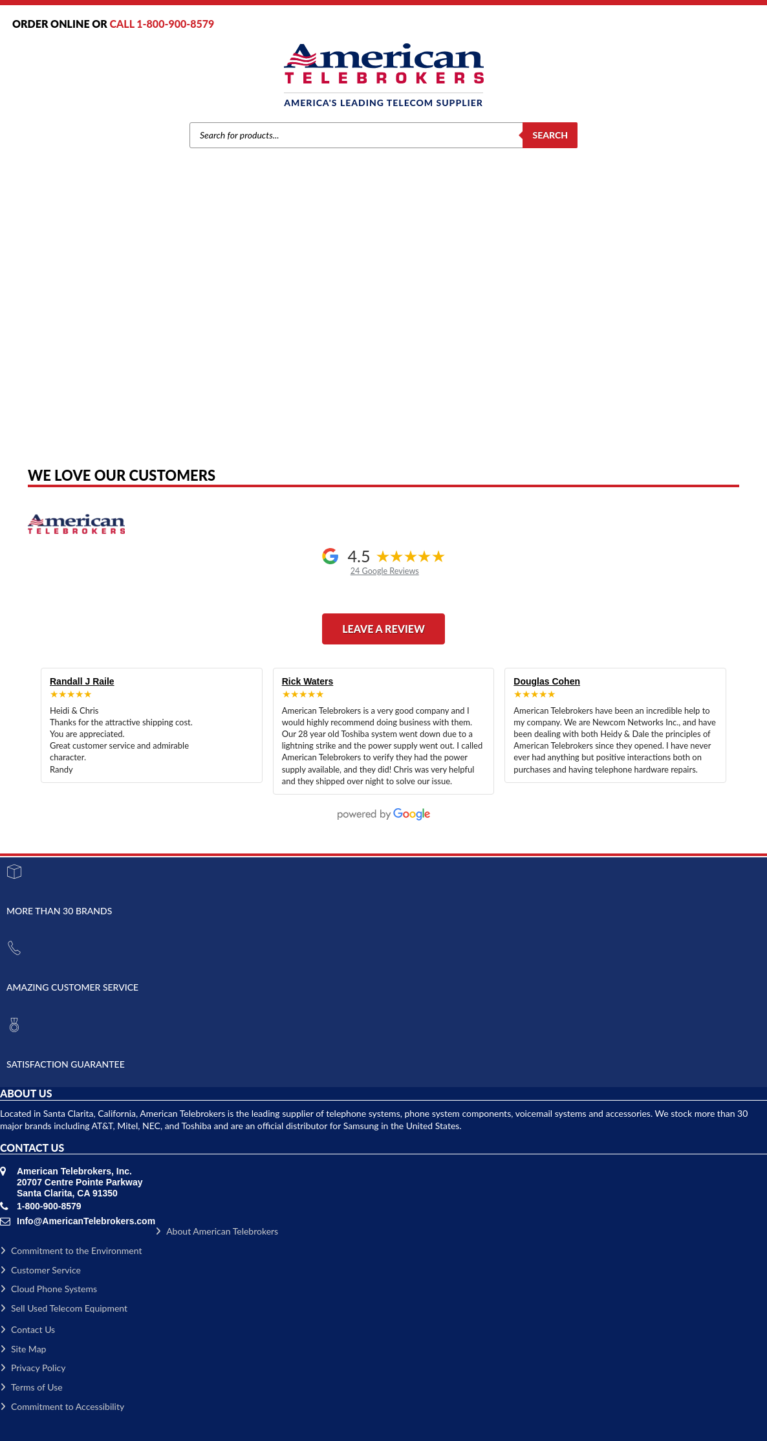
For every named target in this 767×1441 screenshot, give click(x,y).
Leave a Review (383, 628)
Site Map (23, 1348)
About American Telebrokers (216, 1231)
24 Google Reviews (385, 571)
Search (550, 134)
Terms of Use (31, 1386)
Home (208, 310)
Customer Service (40, 1269)
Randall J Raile (82, 681)
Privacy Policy (32, 1367)
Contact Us (27, 1329)
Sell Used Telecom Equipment (63, 1308)
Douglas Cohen (546, 681)
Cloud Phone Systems (48, 1288)
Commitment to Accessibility (62, 1406)
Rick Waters (308, 681)
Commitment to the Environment (71, 1250)
